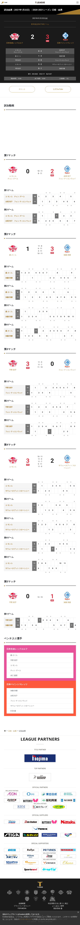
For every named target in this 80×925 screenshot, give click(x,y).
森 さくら (12, 255)
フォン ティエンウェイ (67, 179)
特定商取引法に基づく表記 (58, 903)
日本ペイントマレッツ (65, 43)
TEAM (5, 2)
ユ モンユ (12, 176)
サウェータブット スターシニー (17, 491)
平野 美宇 (12, 370)
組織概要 (22, 903)
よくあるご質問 (58, 906)
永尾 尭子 (67, 176)
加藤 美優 (67, 255)
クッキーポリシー (25, 919)
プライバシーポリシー (22, 906)
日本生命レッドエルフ (14, 43)
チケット (22, 89)
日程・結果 (12, 731)
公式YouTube (58, 89)
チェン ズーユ (13, 179)
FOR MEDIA (22, 908)
